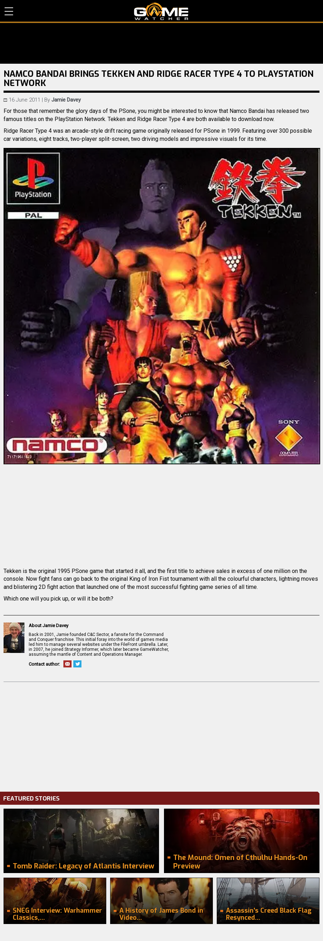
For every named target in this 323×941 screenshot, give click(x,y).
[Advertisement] (161, 735)
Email (67, 663)
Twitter (77, 663)
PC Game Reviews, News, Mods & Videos (161, 11)
